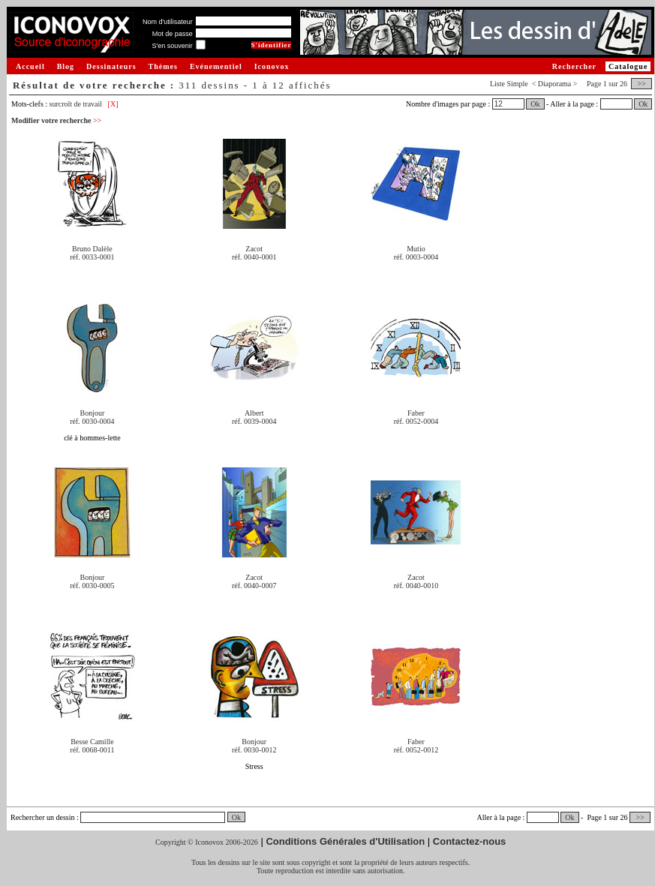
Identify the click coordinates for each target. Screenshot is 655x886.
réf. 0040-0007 (254, 585)
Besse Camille (92, 741)
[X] (113, 104)
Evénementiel (216, 66)
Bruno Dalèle (92, 249)
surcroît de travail (76, 104)
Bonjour (92, 413)
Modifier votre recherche (56, 120)
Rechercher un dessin (43, 817)
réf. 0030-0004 (92, 421)
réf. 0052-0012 (416, 750)
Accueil (30, 66)
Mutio (416, 249)
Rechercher (574, 66)
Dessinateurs (111, 66)
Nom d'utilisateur (168, 22)
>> (641, 84)
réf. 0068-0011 (92, 750)
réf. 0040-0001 (254, 257)
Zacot (254, 249)
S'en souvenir (172, 46)
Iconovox (272, 66)
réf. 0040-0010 (416, 585)
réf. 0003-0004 (416, 257)
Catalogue (627, 66)
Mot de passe (172, 34)
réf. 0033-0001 (92, 257)
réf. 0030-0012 (254, 750)
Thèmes (163, 66)
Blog (65, 66)
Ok (534, 104)
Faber (416, 413)
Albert (254, 413)
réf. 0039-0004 (254, 421)
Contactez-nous (469, 841)
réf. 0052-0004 (416, 421)
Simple (516, 84)
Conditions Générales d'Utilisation (345, 841)
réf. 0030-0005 (92, 585)
